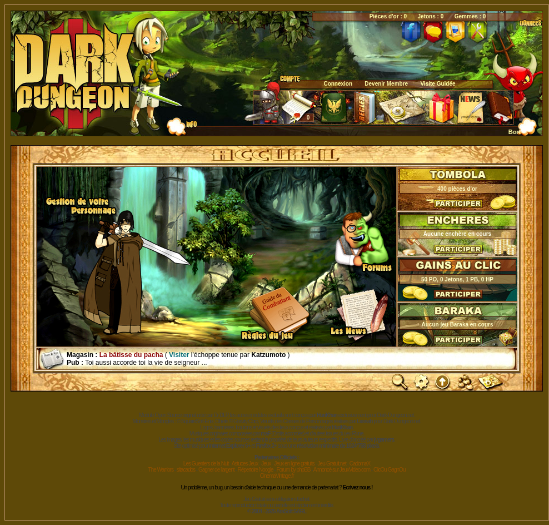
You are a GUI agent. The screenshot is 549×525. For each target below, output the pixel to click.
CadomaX (360, 463)
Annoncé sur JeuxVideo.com (341, 470)
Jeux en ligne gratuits (294, 463)
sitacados (186, 470)
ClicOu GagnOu (389, 470)
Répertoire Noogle (255, 470)
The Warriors (160, 470)
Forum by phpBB (293, 470)
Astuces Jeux (245, 463)
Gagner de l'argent (216, 470)
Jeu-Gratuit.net (332, 463)
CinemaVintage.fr (276, 476)
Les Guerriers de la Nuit (206, 463)
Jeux (266, 463)
